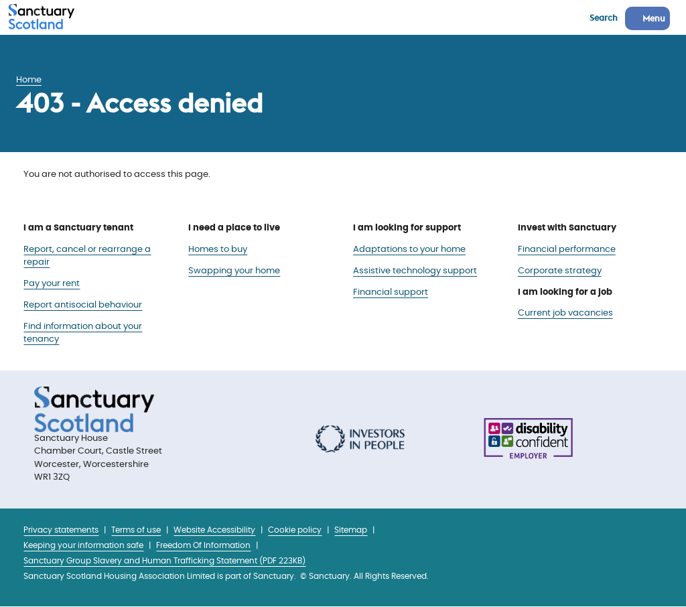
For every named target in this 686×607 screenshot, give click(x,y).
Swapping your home (234, 271)
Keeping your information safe (83, 545)
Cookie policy (295, 530)
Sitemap (350, 530)
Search (604, 17)
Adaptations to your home (409, 249)
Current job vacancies (565, 313)
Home (29, 80)
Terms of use (136, 530)
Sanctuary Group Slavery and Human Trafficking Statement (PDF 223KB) (164, 561)
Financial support (390, 292)
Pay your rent (51, 283)
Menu (653, 18)
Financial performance (567, 249)
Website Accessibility (214, 530)
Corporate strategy (560, 271)
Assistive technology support (415, 271)
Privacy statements (60, 530)
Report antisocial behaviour (82, 305)
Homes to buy (217, 249)
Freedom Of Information (203, 545)
